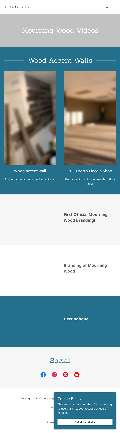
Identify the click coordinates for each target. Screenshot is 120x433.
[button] (113, 7)
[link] (17, 7)
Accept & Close (85, 421)
